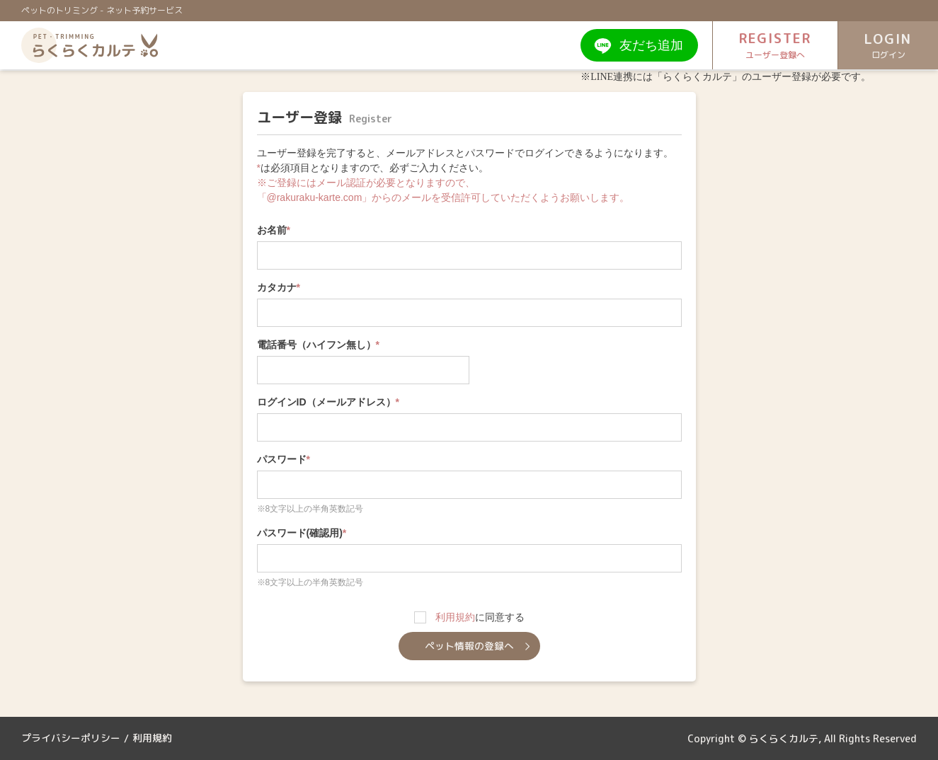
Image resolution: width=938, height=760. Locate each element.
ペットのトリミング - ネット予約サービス (102, 10)
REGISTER (764, 45)
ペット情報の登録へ (469, 645)
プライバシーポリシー (70, 738)
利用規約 (455, 617)
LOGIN (885, 46)
